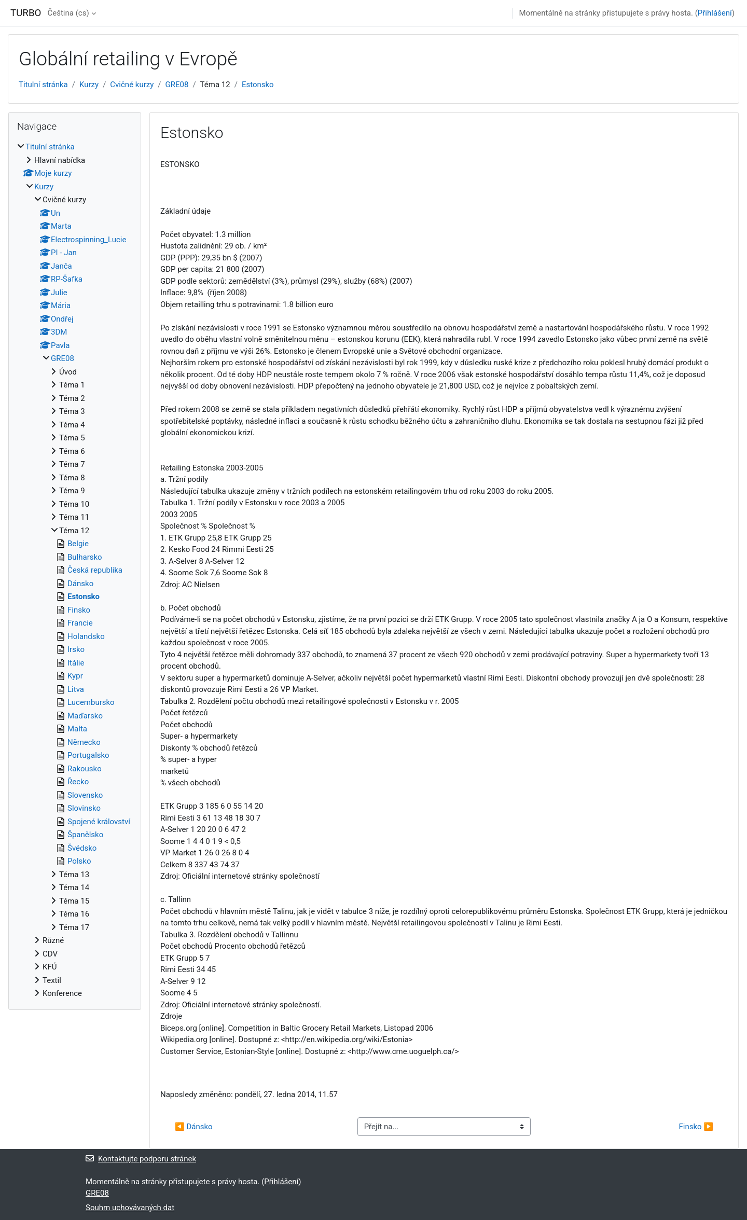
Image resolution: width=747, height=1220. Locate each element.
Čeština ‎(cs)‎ (68, 13)
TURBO (25, 13)
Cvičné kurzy (132, 84)
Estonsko (258, 84)
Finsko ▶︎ (696, 1126)
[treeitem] (74, 570)
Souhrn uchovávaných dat (130, 1207)
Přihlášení (715, 13)
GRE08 (177, 84)
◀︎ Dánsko (194, 1126)
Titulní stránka (43, 84)
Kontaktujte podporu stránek (141, 1158)
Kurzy (89, 84)
